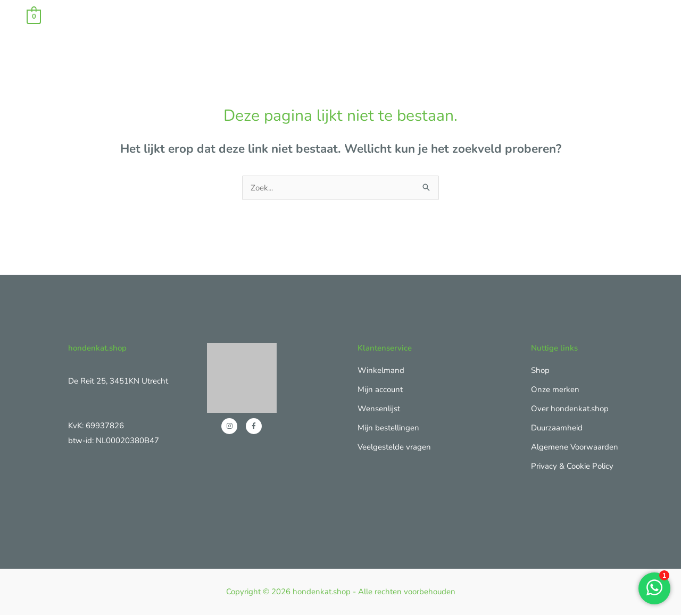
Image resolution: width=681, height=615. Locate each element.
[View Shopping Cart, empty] (34, 16)
